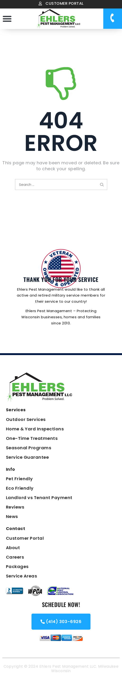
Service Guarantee (27, 457)
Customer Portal (25, 538)
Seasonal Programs (28, 448)
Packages (17, 566)
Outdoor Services (26, 419)
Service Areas (21, 576)
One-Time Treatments (32, 438)
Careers (15, 557)
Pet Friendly (19, 479)
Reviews (15, 507)
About (13, 548)
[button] (7, 19)
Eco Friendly (20, 488)
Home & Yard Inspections (35, 429)
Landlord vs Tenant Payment (39, 498)
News (12, 516)
